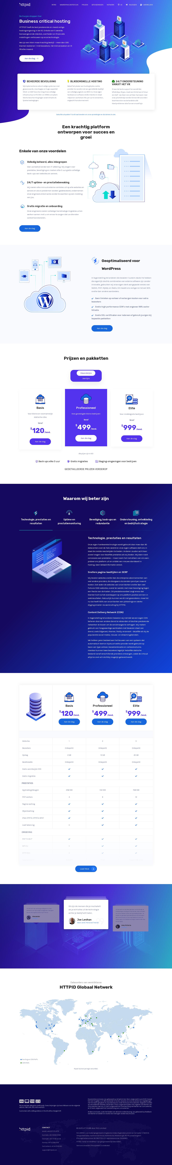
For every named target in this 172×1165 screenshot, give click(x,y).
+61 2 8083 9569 (55, 1135)
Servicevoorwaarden (83, 1145)
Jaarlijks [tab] (86, 378)
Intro (54, 5)
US (120, 5)
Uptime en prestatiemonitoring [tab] (69, 517)
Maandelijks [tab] (86, 373)
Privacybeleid (95, 1145)
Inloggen (131, 5)
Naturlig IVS (35, 918)
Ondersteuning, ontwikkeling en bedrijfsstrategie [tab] (136, 517)
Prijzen (85, 5)
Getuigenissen (97, 5)
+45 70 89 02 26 (55, 1139)
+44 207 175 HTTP (53, 1131)
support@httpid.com (49, 1150)
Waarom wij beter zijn (69, 5)
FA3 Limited (101, 1128)
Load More (88, 868)
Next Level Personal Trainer (88, 922)
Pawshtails (124, 927)
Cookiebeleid (105, 1145)
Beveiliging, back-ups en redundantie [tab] (103, 517)
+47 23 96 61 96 (53, 1142)
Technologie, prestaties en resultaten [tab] (36, 517)
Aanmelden (146, 5)
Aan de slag (31, 58)
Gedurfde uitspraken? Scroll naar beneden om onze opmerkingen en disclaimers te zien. (86, 114)
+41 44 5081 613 (56, 1146)
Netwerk (110, 5)
